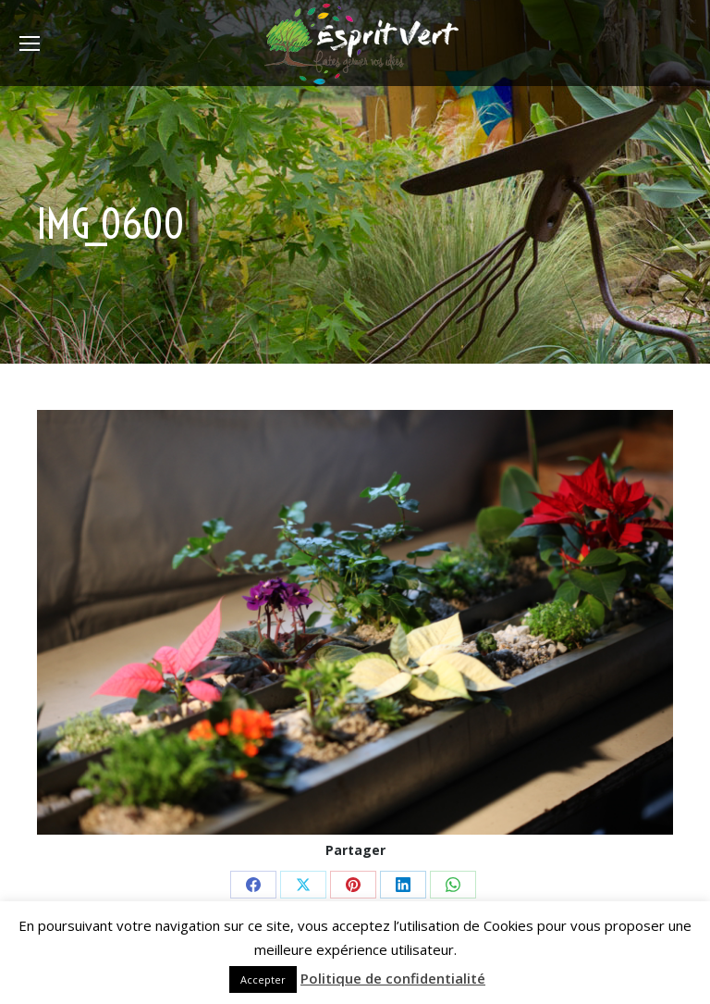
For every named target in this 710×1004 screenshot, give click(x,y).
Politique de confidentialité (392, 978)
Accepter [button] (263, 979)
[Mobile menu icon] (29, 43)
